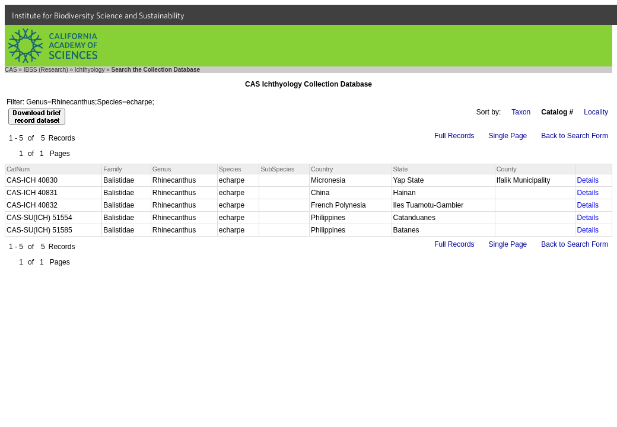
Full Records (454, 136)
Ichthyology (90, 69)
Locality (596, 112)
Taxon (520, 112)
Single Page (508, 136)
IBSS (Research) (46, 69)
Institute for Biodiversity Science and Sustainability (98, 15)
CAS (11, 69)
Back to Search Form (574, 136)
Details (588, 180)
